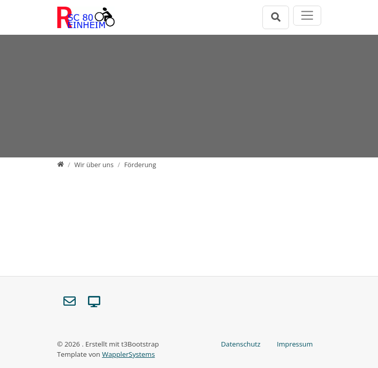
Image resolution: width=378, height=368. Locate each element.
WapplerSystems (128, 354)
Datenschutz (240, 344)
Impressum (295, 344)
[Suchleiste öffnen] (275, 17)
